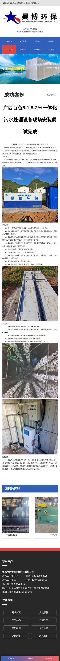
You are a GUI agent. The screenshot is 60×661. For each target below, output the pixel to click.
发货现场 (23, 49)
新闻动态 (51, 41)
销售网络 (37, 49)
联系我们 (51, 49)
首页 (48, 95)
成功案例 (9, 49)
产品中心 (37, 41)
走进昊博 (23, 41)
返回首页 (11, 658)
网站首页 (9, 41)
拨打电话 (49, 658)
